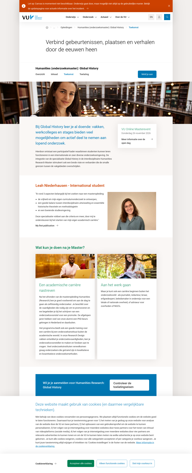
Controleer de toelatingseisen (123, 385)
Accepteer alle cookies (80, 463)
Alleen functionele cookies (111, 463)
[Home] (47, 27)
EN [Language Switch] (151, 17)
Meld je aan (147, 74)
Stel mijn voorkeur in (142, 463)
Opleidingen (66, 27)
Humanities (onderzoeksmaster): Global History (101, 27)
